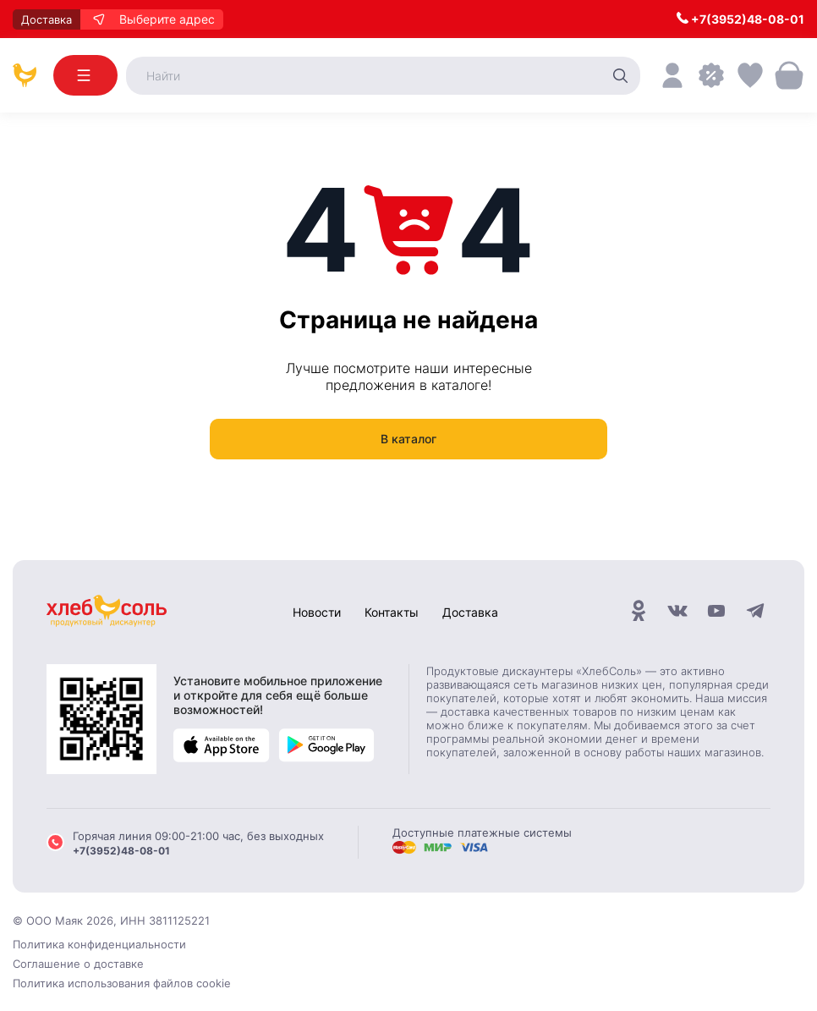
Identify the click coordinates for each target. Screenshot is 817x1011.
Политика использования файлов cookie (122, 983)
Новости (317, 612)
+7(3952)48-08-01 (740, 19)
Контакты (392, 612)
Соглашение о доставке (78, 963)
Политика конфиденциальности (99, 944)
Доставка (470, 612)
